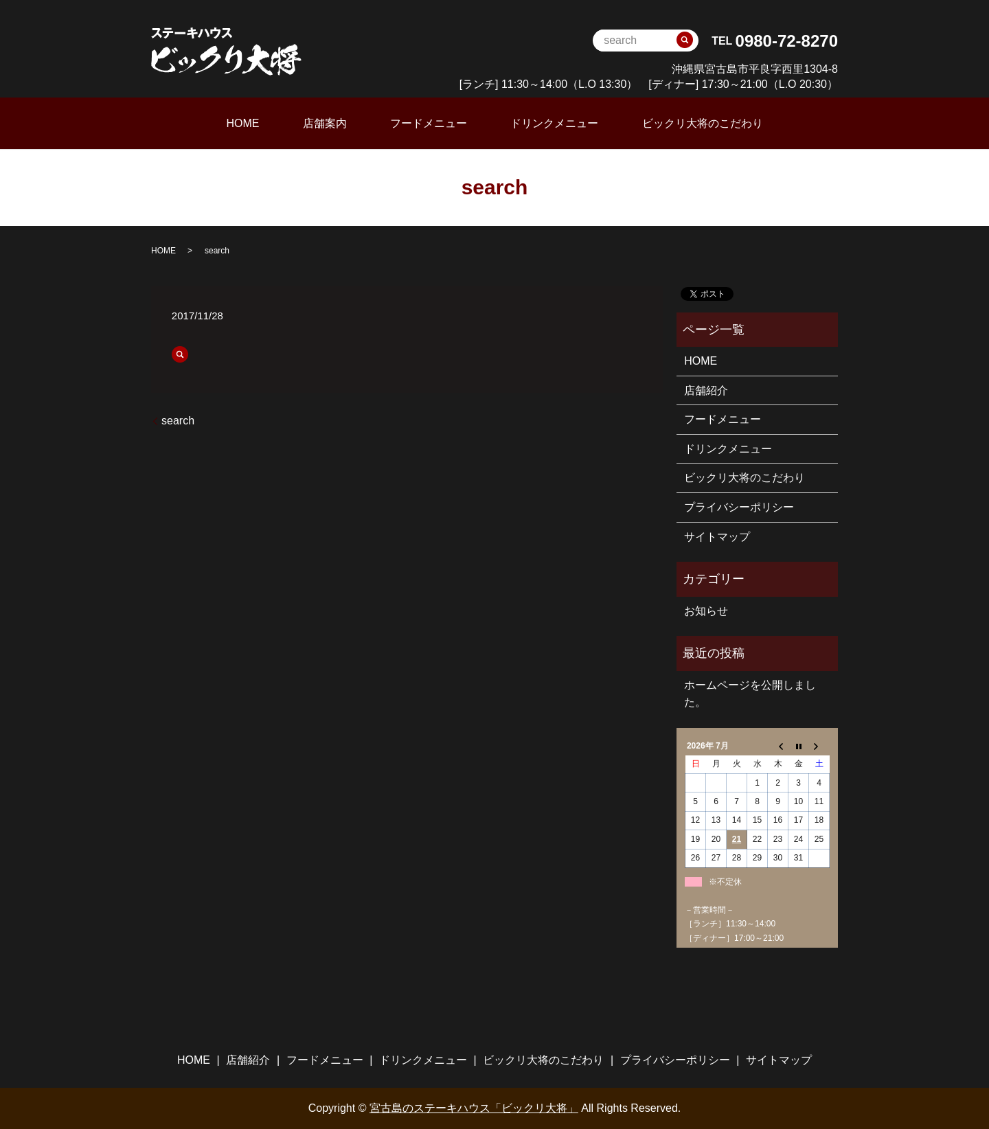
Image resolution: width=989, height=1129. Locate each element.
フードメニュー (428, 122)
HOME (276, 122)
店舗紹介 (706, 389)
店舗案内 (342, 122)
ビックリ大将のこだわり (668, 122)
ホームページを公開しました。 (750, 692)
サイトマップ (717, 535)
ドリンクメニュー (537, 122)
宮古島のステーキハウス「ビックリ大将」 (474, 1107)
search (177, 419)
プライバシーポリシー (739, 506)
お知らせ (706, 609)
